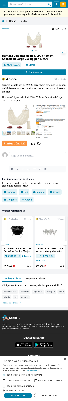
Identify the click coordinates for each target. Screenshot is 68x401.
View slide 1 (32, 50)
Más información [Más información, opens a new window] (33, 371)
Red (24, 192)
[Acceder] (63, 4)
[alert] (34, 378)
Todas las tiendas (12, 303)
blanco (54, 192)
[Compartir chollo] (56, 4)
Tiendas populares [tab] (12, 278)
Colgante (10, 199)
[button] (34, 390)
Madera (39, 192)
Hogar (12, 20)
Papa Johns (38, 291)
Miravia (7, 297)
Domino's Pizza (10, 291)
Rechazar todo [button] (49, 395)
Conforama (40, 245)
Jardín (24, 20)
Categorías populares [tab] (35, 278)
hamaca (10, 192)
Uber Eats (25, 291)
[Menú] (4, 4)
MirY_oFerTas (11, 79)
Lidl (15, 297)
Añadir (27, 199)
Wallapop (51, 291)
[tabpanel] (34, 293)
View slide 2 (36, 50)
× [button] (65, 359)
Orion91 (7, 245)
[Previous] (3, 243)
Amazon (5, 29)
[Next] (65, 243)
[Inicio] (2, 21)
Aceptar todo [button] (18, 395)
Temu (61, 291)
